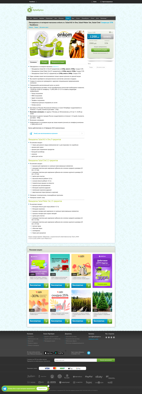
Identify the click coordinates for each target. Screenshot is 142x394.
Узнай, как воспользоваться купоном (46, 133)
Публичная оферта (71, 341)
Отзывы (44, 62)
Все (28, 18)
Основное (33, 62)
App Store (49, 353)
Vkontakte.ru (109, 337)
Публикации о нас (33, 339)
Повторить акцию (100, 50)
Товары (68, 18)
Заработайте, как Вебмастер (52, 339)
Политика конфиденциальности (75, 343)
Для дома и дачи (101, 67)
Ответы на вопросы (33, 345)
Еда (31, 18)
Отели (93, 18)
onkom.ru (56, 66)
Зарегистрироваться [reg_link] (107, 1)
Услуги (78, 18)
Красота (35, 18)
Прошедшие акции (49, 341)
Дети (97, 18)
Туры (73, 18)
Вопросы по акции (58, 62)
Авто (56, 18)
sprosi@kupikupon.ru (95, 336)
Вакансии (30, 341)
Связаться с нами (93, 339)
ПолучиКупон (86, 18)
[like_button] (110, 32)
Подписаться (42, 388)
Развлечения (50, 18)
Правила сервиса (33, 343)
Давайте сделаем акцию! (51, 336)
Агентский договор (71, 336)
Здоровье (42, 18)
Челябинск (32, 1)
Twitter (111, 337)
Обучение (62, 18)
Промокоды (104, 18)
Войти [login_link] (94, 1)
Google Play (59, 353)
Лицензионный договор (73, 339)
